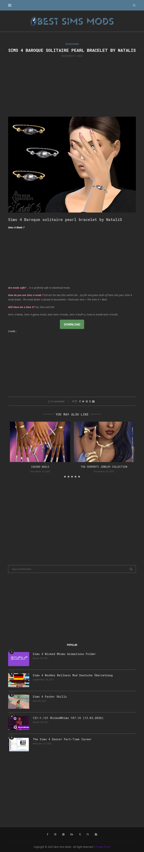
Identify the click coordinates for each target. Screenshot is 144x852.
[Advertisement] (72, 86)
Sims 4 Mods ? (16, 227)
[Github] (88, 834)
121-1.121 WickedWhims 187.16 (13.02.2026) (68, 718)
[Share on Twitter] (83, 401)
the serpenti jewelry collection (104, 466)
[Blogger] (96, 834)
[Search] (134, 5)
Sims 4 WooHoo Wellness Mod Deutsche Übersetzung (73, 675)
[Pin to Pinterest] (87, 401)
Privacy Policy (103, 846)
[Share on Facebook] (80, 401)
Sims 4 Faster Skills (50, 696)
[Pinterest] (55, 834)
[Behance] (71, 834)
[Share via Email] (93, 401)
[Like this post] (76, 401)
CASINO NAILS (40, 466)
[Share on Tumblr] (90, 401)
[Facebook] (47, 834)
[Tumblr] (80, 834)
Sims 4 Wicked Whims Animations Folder (64, 654)
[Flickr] (63, 834)
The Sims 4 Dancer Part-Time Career (62, 739)
